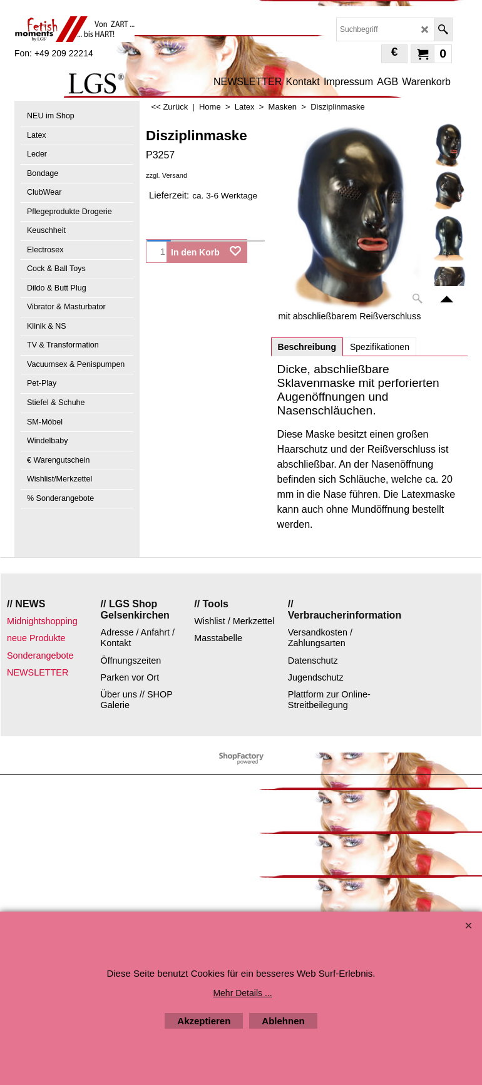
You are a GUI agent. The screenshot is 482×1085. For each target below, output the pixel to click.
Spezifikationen (379, 347)
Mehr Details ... (242, 993)
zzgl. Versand (166, 175)
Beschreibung (307, 347)
